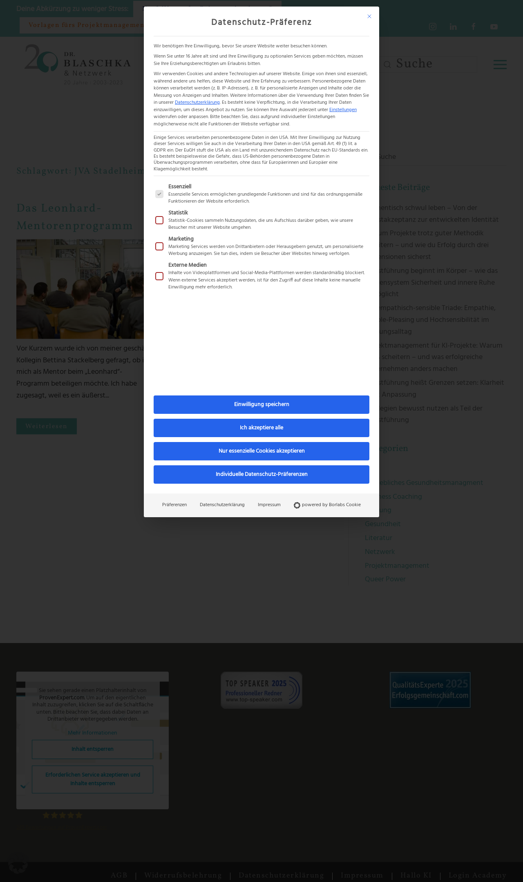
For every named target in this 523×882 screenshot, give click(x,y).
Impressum (269, 505)
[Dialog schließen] (369, 16)
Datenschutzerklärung (197, 102)
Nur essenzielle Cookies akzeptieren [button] (262, 451)
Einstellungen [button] (343, 110)
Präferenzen (174, 505)
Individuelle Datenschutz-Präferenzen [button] (262, 474)
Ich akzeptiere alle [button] (261, 428)
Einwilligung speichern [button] (261, 404)
